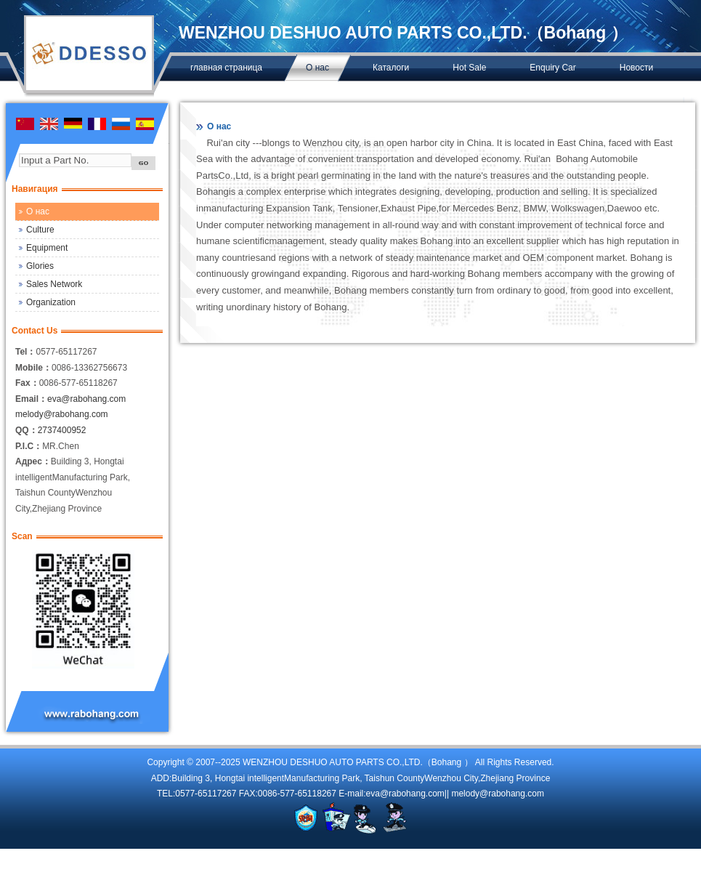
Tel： (25, 352)
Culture (40, 230)
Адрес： (33, 461)
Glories (40, 266)
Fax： (27, 383)
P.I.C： (28, 446)
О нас (37, 211)
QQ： (26, 430)
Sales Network (54, 284)
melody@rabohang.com (61, 414)
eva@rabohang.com (86, 399)
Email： (31, 399)
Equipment (47, 248)
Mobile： (33, 368)
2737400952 (62, 430)
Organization (51, 302)
